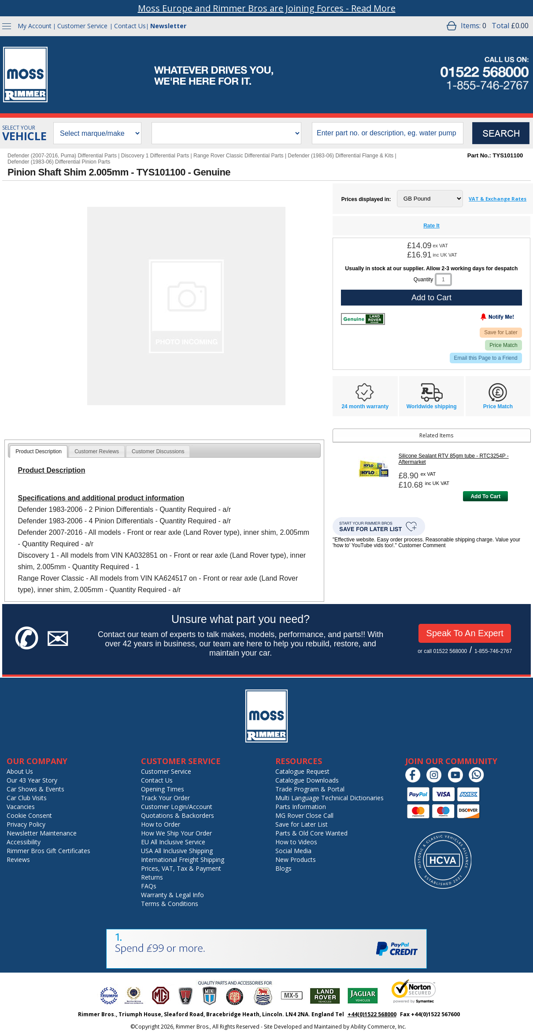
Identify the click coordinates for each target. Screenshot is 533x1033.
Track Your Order (165, 798)
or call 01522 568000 (442, 651)
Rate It (431, 226)
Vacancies (21, 806)
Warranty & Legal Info (172, 895)
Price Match (503, 345)
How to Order (160, 824)
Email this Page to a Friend (486, 358)
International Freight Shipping (182, 859)
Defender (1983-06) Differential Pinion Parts (58, 162)
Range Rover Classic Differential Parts (238, 156)
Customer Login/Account (176, 806)
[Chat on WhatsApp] (479, 780)
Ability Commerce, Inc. (378, 1026)
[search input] (387, 133)
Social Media (293, 851)
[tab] (38, 451)
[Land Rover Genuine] (363, 319)
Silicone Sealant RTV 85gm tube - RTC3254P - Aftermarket (454, 459)
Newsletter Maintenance (42, 833)
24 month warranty (365, 406)
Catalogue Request (302, 771)
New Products (295, 859)
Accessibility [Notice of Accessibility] (24, 842)
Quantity (423, 279)
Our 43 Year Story (32, 780)
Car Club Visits (27, 798)
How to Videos (296, 842)
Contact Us (130, 26)
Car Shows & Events (35, 789)
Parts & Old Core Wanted (311, 833)
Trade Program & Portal (309, 789)
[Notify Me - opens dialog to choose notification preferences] (479, 318)
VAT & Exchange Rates (497, 198)
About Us (20, 771)
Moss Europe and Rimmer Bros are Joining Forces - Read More (267, 8)
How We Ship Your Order (176, 833)
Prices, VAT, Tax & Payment (181, 868)
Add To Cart (485, 496)
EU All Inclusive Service (173, 842)
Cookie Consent (29, 815)
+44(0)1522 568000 (372, 1014)
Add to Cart (431, 297)
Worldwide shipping (432, 406)
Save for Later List (301, 824)
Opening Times (162, 789)
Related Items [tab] (394, 435)
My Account (35, 26)
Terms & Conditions (169, 903)
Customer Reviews (96, 451)
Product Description (38, 451)
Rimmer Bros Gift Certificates (48, 851)
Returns (152, 877)
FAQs (148, 886)
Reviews (18, 859)
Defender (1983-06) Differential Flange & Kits (340, 156)
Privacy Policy (26, 824)
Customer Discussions (158, 451)
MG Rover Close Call (304, 815)
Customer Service (82, 26)
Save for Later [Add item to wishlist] (500, 332)
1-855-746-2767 (493, 651)
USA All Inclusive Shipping (177, 851)
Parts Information (300, 806)
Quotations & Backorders (177, 815)
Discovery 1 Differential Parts (155, 156)
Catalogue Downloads (307, 780)
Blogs (283, 868)
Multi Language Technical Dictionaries (329, 798)
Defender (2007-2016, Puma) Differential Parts (62, 156)
